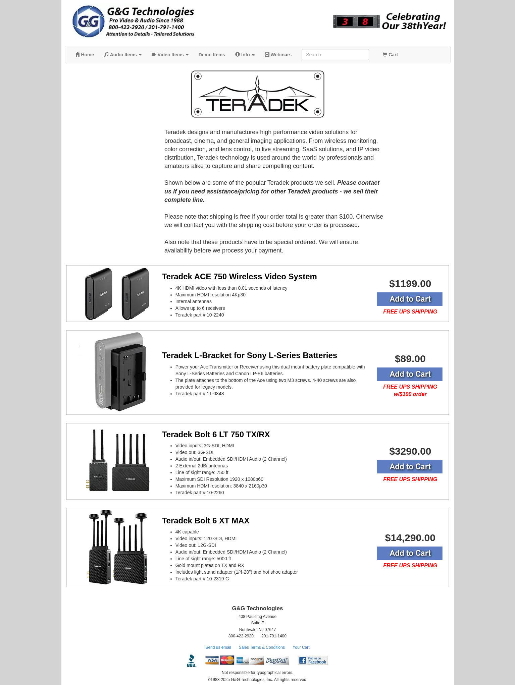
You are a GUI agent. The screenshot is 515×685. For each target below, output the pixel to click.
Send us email (218, 647)
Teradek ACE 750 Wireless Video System (239, 276)
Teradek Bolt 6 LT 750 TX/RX (216, 434)
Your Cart (301, 647)
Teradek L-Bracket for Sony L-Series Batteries (249, 355)
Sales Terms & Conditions (262, 647)
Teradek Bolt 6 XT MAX (206, 520)
